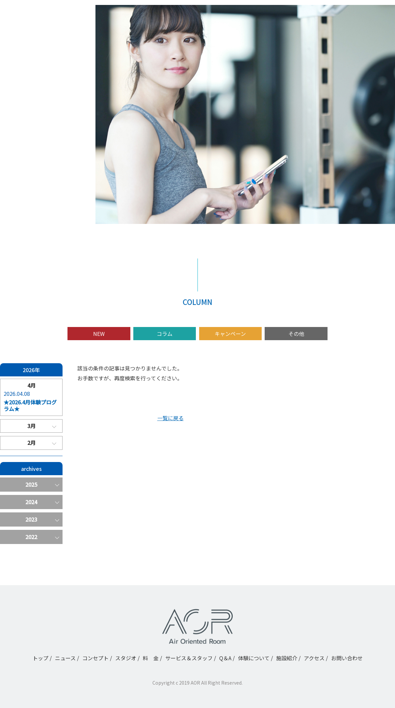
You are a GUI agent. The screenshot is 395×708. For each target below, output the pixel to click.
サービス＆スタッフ (46, 173)
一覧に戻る (170, 418)
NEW (99, 334)
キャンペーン (230, 334)
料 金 (30, 161)
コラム (164, 334)
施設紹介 (32, 208)
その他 (296, 334)
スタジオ (32, 149)
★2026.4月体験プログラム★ (30, 406)
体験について (38, 196)
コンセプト (35, 137)
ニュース (32, 125)
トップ (30, 113)
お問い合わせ (347, 658)
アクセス (32, 220)
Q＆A (28, 184)
